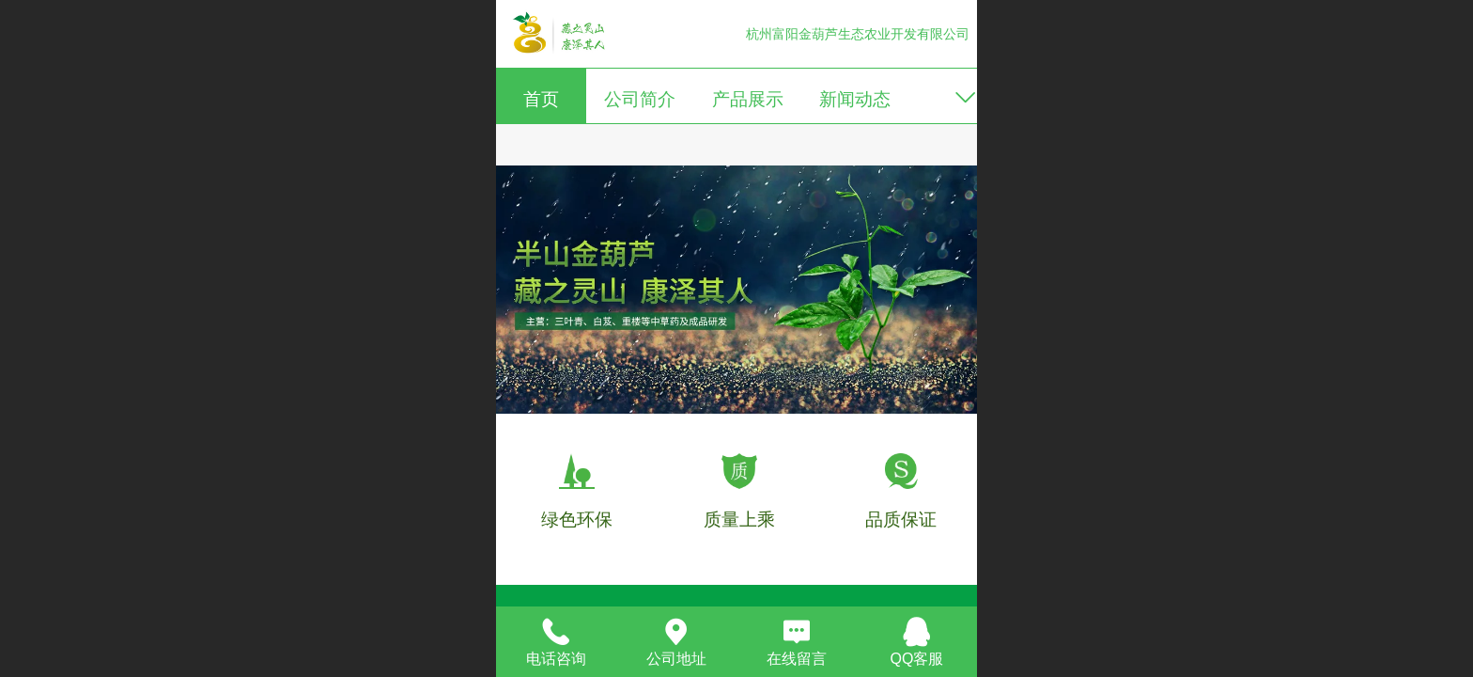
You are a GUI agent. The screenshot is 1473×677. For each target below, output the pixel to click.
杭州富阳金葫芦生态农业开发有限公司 (857, 33)
